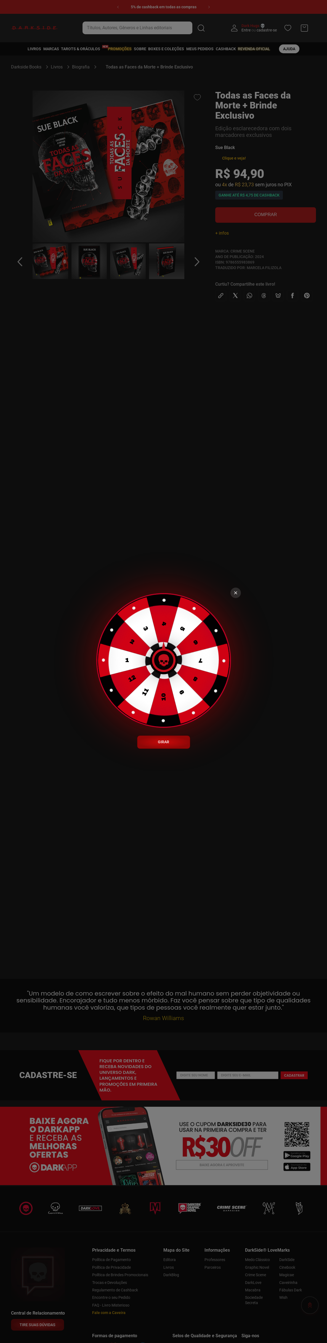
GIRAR (163, 742)
